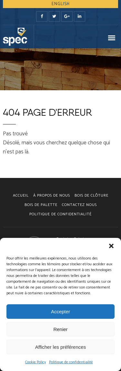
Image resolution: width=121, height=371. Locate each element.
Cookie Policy (35, 362)
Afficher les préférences (60, 347)
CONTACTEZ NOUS (79, 205)
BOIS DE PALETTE (41, 205)
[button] (111, 246)
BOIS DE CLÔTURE (91, 195)
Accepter (60, 311)
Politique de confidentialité (71, 362)
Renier (60, 329)
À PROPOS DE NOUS (51, 195)
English (61, 4)
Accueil (21, 195)
